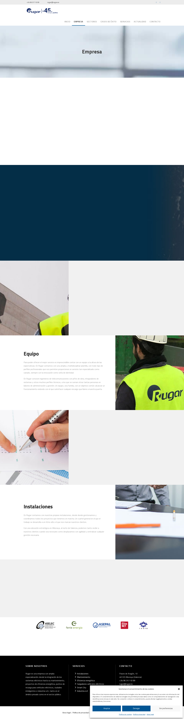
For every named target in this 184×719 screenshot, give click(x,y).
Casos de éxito (109, 21)
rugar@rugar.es (53, 2)
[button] (179, 689)
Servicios (125, 21)
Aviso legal (150, 714)
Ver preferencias (166, 708)
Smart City (81, 687)
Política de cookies (125, 714)
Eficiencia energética (86, 680)
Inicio (67, 21)
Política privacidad (139, 714)
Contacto (155, 21)
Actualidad (140, 21)
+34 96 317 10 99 (33, 2)
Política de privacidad (81, 712)
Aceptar (106, 708)
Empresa (78, 21)
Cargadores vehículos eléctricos (90, 683)
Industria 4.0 (82, 690)
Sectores (92, 21)
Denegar (136, 708)
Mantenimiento (83, 677)
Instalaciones (82, 673)
